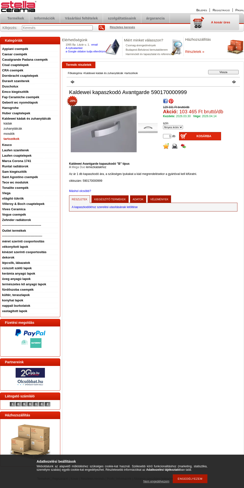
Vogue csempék (14, 214)
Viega (6, 193)
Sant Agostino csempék (20, 177)
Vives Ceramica (14, 209)
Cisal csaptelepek (15, 65)
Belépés (201, 10)
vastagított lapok (14, 311)
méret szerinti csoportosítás (23, 241)
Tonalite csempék (15, 188)
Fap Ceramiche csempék (20, 97)
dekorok (8, 257)
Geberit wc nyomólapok (20, 102)
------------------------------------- (21, 225)
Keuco (7, 145)
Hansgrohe (10, 108)
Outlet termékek (14, 230)
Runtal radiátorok (15, 166)
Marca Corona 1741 (16, 161)
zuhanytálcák (13, 128)
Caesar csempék (14, 54)
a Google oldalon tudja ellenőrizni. (86, 51)
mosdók (9, 133)
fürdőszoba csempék (18, 289)
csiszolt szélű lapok (17, 268)
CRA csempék (12, 70)
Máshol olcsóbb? (80, 191)
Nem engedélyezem (156, 481)
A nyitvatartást (74, 48)
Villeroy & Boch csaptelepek (23, 204)
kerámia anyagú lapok (18, 273)
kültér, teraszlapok (16, 295)
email (94, 44)
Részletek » (194, 51)
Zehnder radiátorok (16, 220)
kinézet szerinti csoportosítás (24, 252)
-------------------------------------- (22, 236)
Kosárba (203, 136)
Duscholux (10, 86)
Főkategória (75, 73)
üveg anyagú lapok (16, 279)
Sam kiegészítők (14, 171)
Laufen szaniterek (15, 150)
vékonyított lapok (15, 247)
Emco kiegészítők (15, 92)
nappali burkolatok (16, 305)
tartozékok (12, 139)
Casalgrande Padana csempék (25, 59)
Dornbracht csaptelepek (20, 75)
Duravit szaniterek (16, 81)
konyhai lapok (12, 300)
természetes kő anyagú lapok (24, 284)
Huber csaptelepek (16, 113)
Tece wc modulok (15, 182)
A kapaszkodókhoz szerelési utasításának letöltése (105, 207)
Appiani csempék (15, 49)
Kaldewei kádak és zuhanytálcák (26, 118)
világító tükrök (13, 198)
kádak (8, 123)
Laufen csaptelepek (17, 155)
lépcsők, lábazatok (16, 263)
